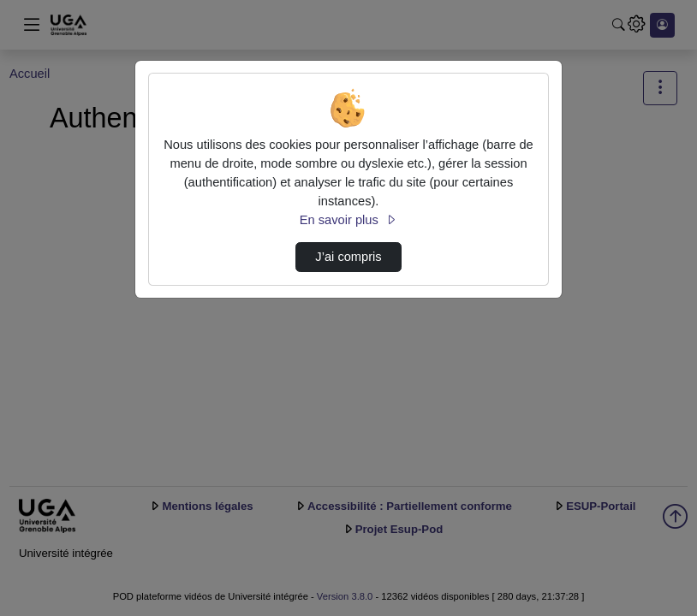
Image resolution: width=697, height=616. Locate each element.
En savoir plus (348, 219)
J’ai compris (348, 257)
